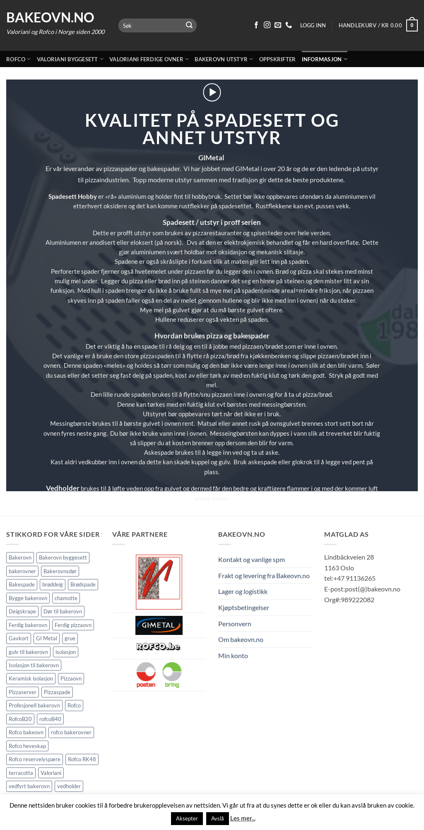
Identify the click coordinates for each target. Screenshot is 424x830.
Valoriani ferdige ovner (149, 59)
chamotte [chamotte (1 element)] (66, 598)
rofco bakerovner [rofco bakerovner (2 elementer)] (71, 732)
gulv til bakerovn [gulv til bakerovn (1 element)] (28, 652)
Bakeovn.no (50, 17)
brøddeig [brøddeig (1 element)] (52, 584)
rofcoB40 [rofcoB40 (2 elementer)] (50, 719)
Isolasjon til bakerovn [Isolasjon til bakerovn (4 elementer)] (34, 665)
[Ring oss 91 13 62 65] (288, 25)
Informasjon (324, 59)
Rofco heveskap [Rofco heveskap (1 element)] (27, 746)
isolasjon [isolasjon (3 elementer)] (65, 652)
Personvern (234, 623)
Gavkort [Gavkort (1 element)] (19, 638)
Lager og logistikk (242, 591)
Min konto (233, 655)
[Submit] (189, 26)
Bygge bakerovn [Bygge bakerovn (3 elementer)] (28, 598)
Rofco (18, 59)
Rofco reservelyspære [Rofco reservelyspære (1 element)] (34, 759)
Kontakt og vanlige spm (251, 559)
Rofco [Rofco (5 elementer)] (74, 705)
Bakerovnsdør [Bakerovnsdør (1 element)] (60, 571)
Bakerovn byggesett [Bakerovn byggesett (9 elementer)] (63, 557)
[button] (378, 25)
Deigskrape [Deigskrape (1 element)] (22, 611)
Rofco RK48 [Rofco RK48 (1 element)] (82, 759)
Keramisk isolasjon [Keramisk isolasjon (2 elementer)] (31, 678)
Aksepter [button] (187, 818)
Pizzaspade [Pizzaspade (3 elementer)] (57, 692)
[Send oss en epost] (278, 25)
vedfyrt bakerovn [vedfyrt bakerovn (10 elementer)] (29, 786)
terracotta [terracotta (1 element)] (21, 773)
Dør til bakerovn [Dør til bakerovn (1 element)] (62, 611)
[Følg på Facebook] (256, 25)
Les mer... (242, 818)
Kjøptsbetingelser (243, 607)
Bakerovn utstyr (224, 59)
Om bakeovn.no (240, 639)
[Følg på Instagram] (267, 25)
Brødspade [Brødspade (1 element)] (83, 584)
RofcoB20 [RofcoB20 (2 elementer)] (20, 719)
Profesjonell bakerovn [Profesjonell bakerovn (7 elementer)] (34, 705)
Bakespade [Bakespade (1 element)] (22, 584)
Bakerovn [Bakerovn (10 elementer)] (20, 557)
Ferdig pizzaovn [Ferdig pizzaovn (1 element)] (73, 625)
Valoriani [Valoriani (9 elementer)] (51, 773)
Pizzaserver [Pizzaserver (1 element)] (22, 692)
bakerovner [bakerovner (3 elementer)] (22, 571)
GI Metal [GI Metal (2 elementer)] (46, 638)
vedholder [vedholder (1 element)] (69, 786)
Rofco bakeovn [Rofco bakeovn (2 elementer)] (26, 732)
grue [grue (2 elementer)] (70, 638)
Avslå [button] (217, 818)
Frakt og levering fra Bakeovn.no (264, 575)
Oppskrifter (277, 59)
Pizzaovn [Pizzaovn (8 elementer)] (71, 678)
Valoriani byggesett (70, 59)
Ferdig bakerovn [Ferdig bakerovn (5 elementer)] (28, 625)
